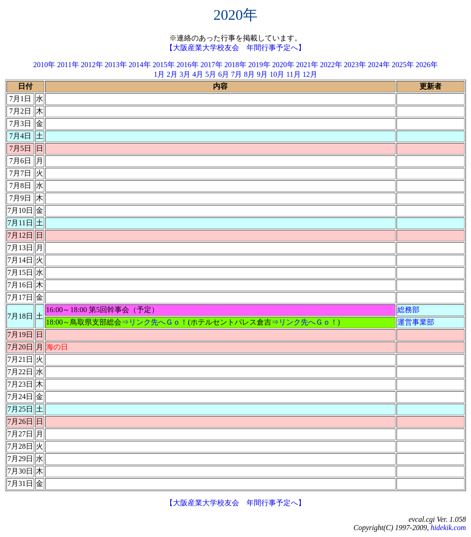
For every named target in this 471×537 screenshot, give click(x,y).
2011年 (68, 65)
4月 (197, 74)
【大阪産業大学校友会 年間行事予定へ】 (235, 47)
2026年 (427, 65)
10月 (277, 74)
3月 (184, 74)
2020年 (283, 65)
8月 (249, 74)
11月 (293, 74)
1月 (159, 74)
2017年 (212, 65)
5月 (210, 74)
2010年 (44, 65)
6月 (223, 74)
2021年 (307, 65)
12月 (310, 74)
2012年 (92, 65)
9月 (262, 74)
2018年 (235, 65)
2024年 (379, 65)
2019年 (259, 65)
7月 (236, 74)
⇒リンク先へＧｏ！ (154, 322)
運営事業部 (415, 322)
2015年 (164, 65)
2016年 (188, 65)
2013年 (116, 65)
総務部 (408, 310)
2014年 (140, 65)
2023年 (355, 65)
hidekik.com (448, 527)
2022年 (331, 65)
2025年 (403, 65)
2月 (172, 74)
